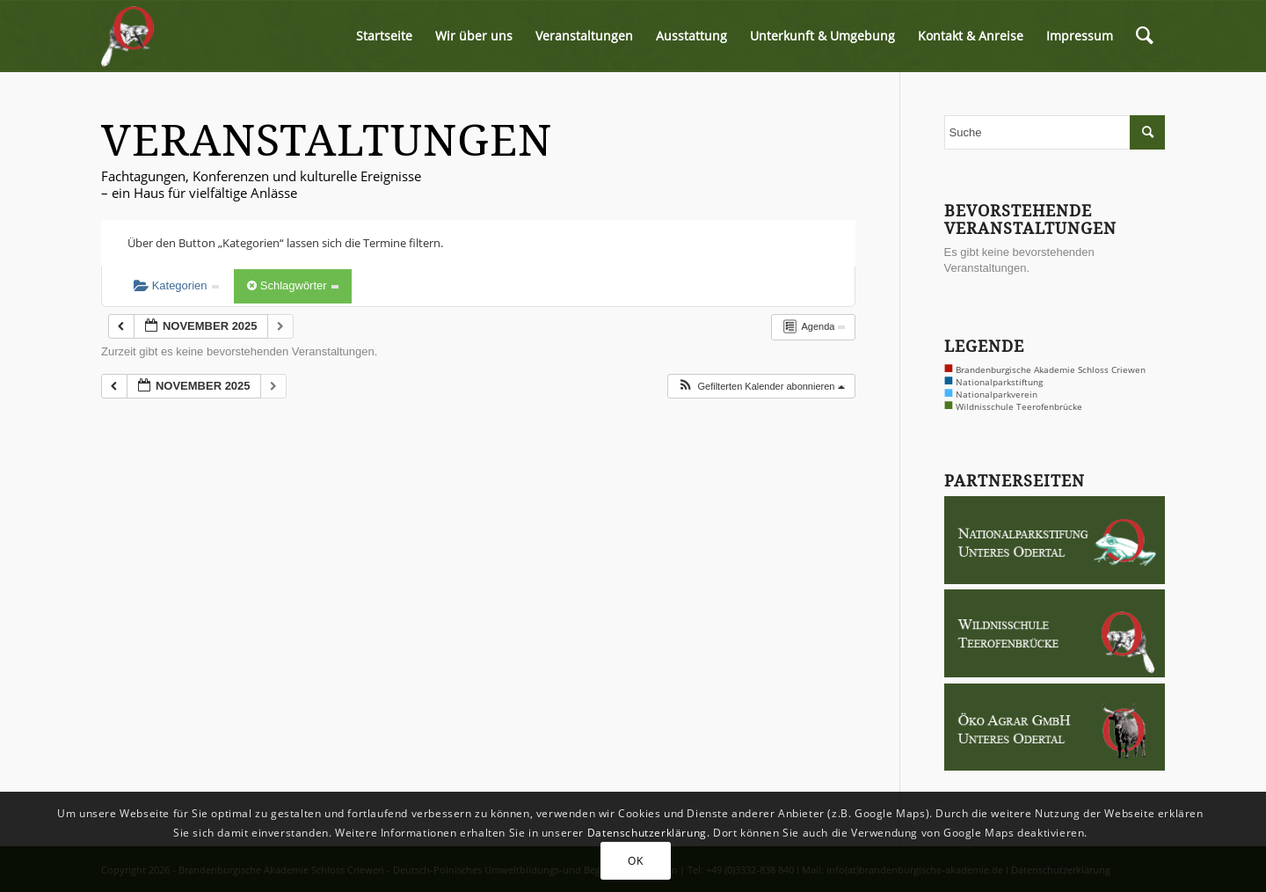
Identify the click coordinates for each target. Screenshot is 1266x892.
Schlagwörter (292, 285)
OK (635, 860)
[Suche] (1144, 36)
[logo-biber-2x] (128, 36)
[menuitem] (384, 36)
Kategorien (176, 285)
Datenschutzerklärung (647, 832)
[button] (760, 386)
